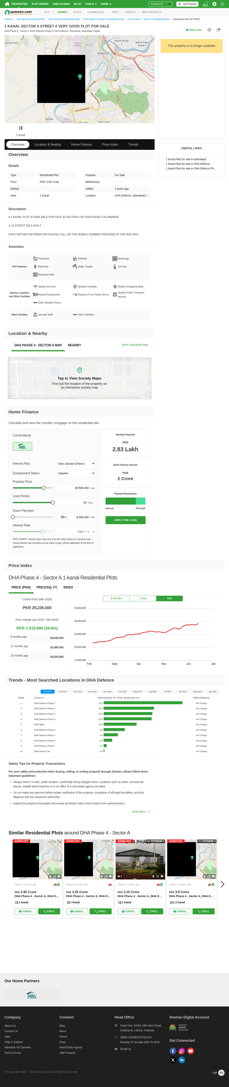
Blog (77, 3)
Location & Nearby (48, 144)
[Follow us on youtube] (191, 1054)
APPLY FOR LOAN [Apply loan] (125, 520)
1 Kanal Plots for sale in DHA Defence (188, 163)
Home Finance (81, 144)
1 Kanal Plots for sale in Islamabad (186, 159)
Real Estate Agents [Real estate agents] (71, 1047)
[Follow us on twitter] (174, 1063)
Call (49, 911)
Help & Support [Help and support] (14, 1042)
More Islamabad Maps (135, 344)
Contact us (11, 1031)
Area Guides (61, 3)
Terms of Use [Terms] (13, 1052)
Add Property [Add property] (67, 1052)
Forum (63, 1036)
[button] (76, 464)
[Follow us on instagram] (182, 1054)
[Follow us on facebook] (174, 1054)
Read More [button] (141, 811)
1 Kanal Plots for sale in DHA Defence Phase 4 (191, 168)
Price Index (110, 144)
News (63, 1031)
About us (10, 1025)
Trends (133, 144)
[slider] (44, 488)
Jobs (7, 1036)
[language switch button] (205, 4)
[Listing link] (37, 878)
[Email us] (142, 1050)
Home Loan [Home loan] (194, 29)
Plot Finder (40, 3)
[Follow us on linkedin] (182, 1063)
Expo (63, 1042)
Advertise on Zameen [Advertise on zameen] (18, 1047)
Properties (20, 3)
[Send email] (26, 911)
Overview (18, 144)
